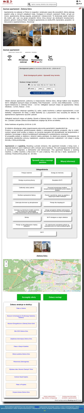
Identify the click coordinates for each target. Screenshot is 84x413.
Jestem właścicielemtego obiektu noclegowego (49, 397)
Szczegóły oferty (29, 297)
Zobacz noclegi (55, 297)
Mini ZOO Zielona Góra (21, 331)
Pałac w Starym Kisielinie (21, 346)
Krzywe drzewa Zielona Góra (21, 392)
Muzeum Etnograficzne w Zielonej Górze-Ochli (21, 323)
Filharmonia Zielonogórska (21, 361)
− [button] (6, 265)
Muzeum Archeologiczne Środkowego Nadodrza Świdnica (21, 316)
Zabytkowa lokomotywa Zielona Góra (21, 339)
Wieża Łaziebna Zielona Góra (21, 354)
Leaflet (68, 290)
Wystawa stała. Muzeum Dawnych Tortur (21, 369)
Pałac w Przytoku (21, 384)
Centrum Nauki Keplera (21, 377)
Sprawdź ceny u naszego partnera (42, 161)
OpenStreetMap (76, 290)
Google (37, 407)
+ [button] (6, 262)
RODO (81, 408)
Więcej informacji (68, 161)
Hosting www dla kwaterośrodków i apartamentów (69, 397)
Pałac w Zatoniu (21, 308)
